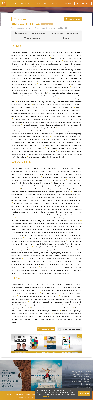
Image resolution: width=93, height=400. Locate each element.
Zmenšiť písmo (38, 33)
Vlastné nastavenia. (43, 396)
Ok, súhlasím (84, 393)
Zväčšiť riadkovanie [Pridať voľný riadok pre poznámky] (32, 38)
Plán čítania (19, 394)
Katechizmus (67, 3)
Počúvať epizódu (46, 329)
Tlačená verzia (83, 4)
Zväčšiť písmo (21, 33)
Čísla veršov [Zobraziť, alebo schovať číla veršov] (72, 33)
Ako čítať (54, 3)
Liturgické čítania (40, 3)
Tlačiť (65, 38)
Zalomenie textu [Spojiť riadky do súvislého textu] (56, 33)
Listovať (13, 3)
